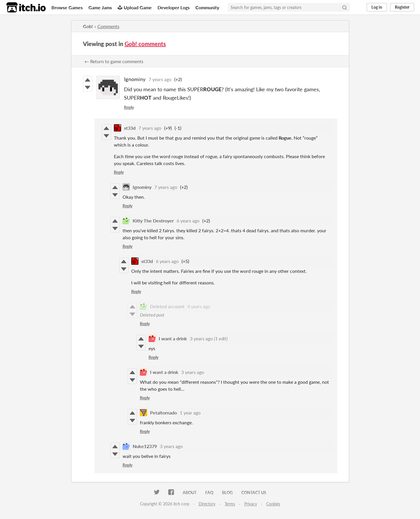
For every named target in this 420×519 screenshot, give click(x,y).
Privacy (250, 503)
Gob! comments (145, 43)
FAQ (209, 492)
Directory (207, 503)
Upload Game (135, 7)
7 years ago (160, 79)
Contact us (253, 492)
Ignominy (135, 79)
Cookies (273, 503)
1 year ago (190, 412)
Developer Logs (174, 7)
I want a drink (173, 338)
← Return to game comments (113, 61)
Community (207, 7)
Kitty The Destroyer (153, 220)
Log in (376, 7)
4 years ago (198, 306)
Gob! (88, 26)
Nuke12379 (145, 446)
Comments (108, 26)
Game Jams (100, 7)
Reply (129, 107)
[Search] (344, 7)
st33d (130, 128)
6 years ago (188, 220)
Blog (227, 492)
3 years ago (201, 338)
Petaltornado (163, 412)
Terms (230, 503)
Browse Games (67, 7)
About (190, 492)
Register (402, 7)
